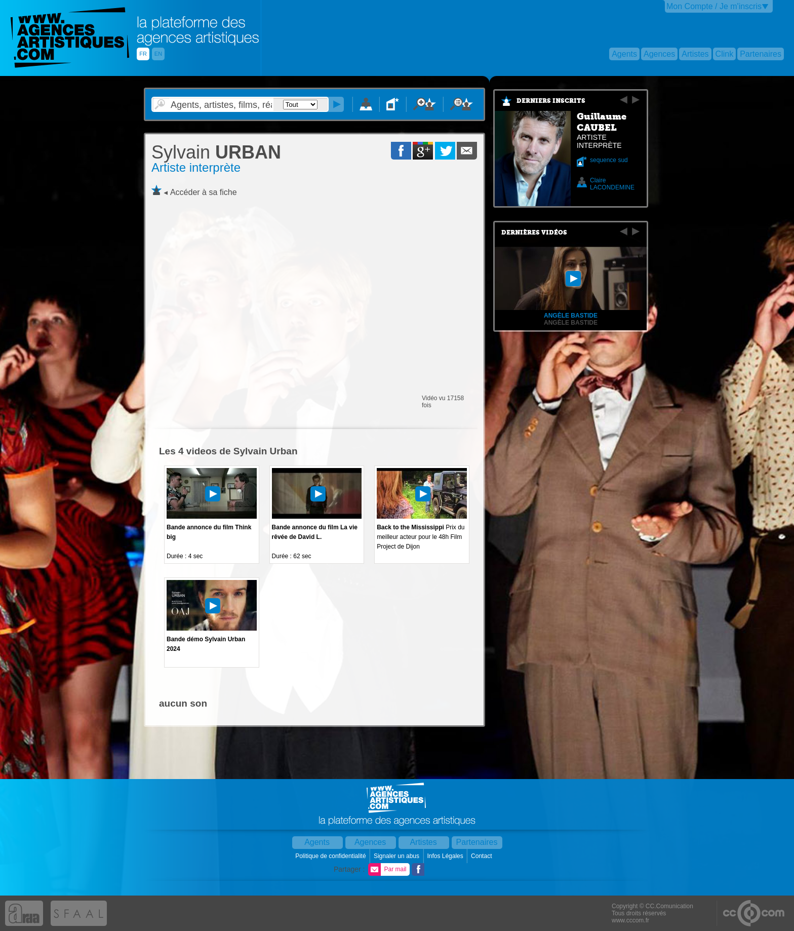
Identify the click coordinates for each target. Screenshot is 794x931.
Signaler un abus (397, 856)
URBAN (216, 152)
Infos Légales (446, 856)
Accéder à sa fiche (203, 192)
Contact (482, 856)
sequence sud (609, 160)
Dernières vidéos (534, 232)
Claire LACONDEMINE (612, 184)
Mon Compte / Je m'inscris (714, 6)
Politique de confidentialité (331, 856)
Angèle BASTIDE (571, 322)
